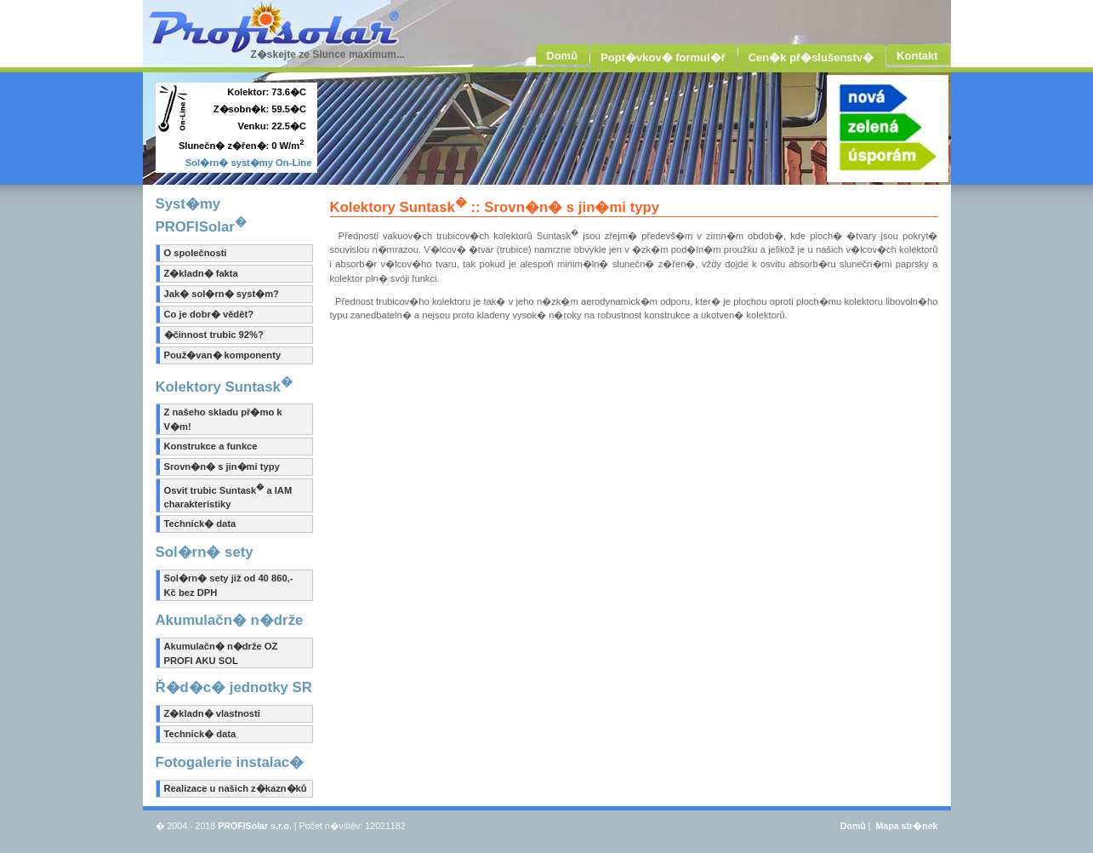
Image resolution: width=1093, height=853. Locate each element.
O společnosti (195, 253)
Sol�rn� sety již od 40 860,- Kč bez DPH (228, 585)
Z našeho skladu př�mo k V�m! (223, 419)
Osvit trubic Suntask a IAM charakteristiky (228, 496)
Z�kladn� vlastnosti (212, 713)
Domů (853, 826)
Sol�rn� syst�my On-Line (248, 162)
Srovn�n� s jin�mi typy (222, 466)
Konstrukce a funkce (211, 446)
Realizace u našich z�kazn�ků (235, 788)
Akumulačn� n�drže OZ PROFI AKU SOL (221, 653)
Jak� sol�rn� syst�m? (221, 294)
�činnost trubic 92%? (214, 334)
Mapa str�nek (906, 826)
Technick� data (200, 523)
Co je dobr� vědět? (208, 314)
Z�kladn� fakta (201, 273)
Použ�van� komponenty (223, 355)
